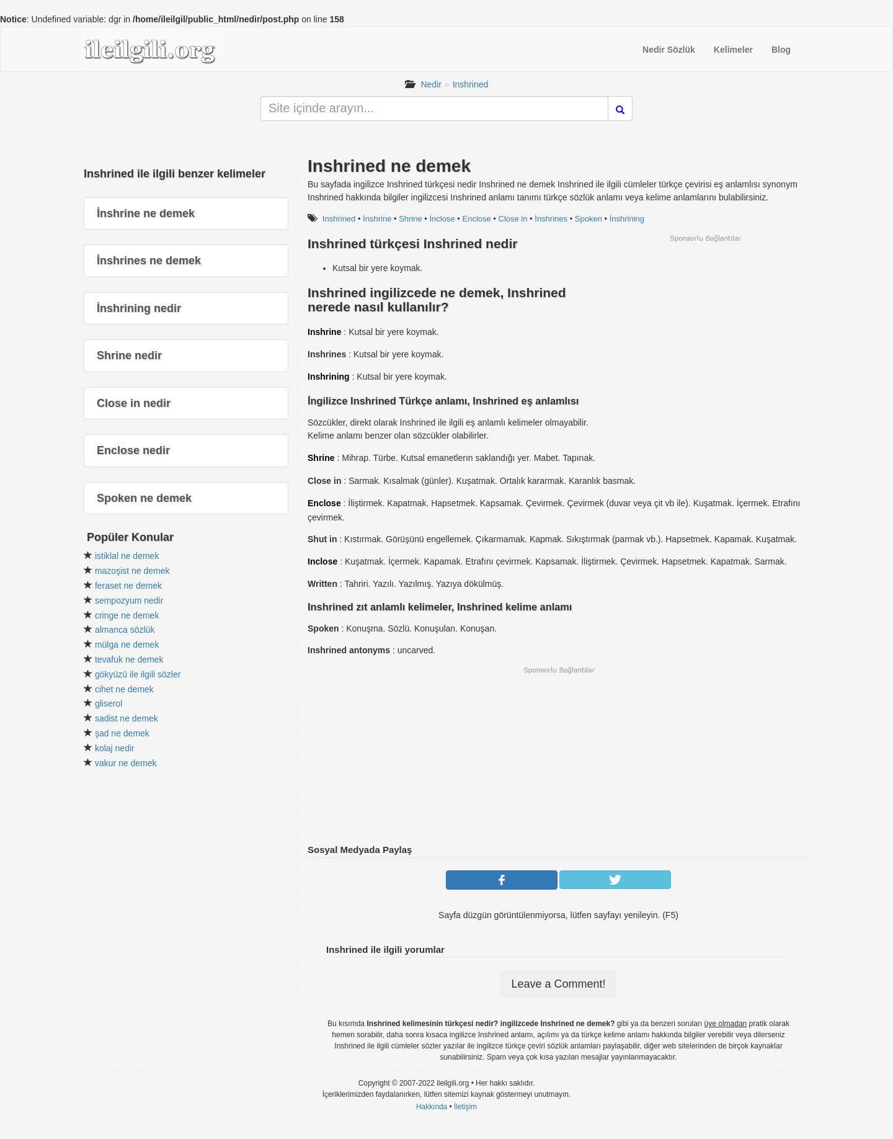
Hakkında (431, 1106)
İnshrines (551, 218)
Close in (513, 218)
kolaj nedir (115, 748)
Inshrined (471, 84)
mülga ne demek (127, 645)
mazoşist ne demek (132, 571)
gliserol (108, 703)
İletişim (465, 1106)
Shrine (410, 218)
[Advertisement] (705, 330)
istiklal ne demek (127, 556)
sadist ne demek (126, 718)
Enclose (476, 218)
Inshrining (329, 377)
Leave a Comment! (558, 984)
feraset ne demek (128, 586)
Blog (781, 50)
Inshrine (324, 332)
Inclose (322, 561)
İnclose (442, 218)
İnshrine (377, 218)
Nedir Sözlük (668, 50)
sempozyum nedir (129, 600)
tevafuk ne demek (129, 659)
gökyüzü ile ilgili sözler (138, 674)
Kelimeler (733, 50)
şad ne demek (122, 733)
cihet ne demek (124, 689)
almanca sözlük (125, 630)
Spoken (588, 218)
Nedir (430, 84)
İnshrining (627, 218)
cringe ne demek (127, 615)
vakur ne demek (126, 763)
